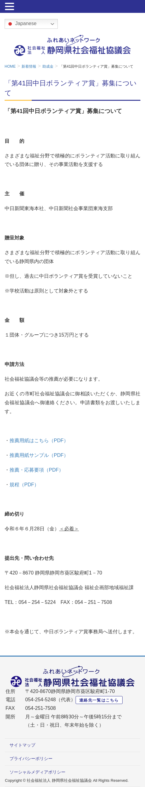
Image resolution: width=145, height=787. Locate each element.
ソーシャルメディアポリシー (37, 772)
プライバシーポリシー (31, 758)
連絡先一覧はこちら (99, 700)
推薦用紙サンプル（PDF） (39, 455)
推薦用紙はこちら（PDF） (39, 440)
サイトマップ (22, 745)
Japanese (21, 24)
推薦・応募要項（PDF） (37, 470)
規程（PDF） (24, 484)
